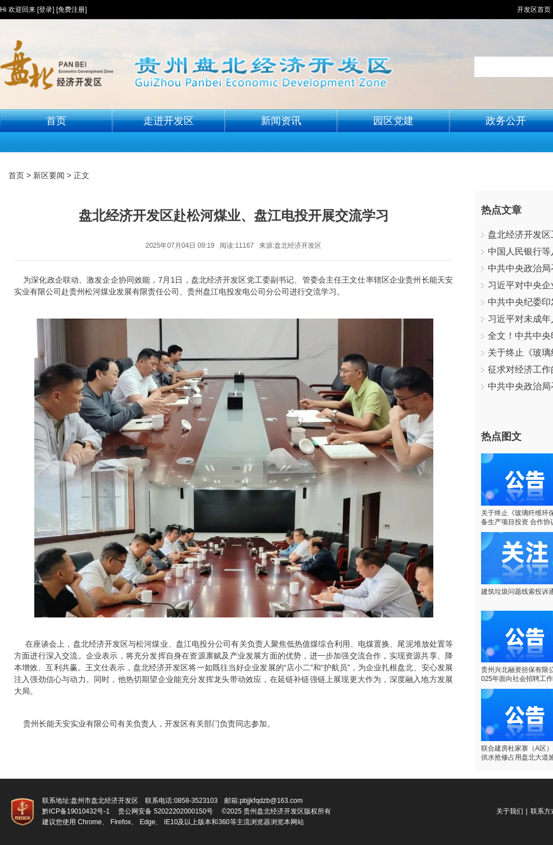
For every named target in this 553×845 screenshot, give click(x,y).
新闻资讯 (281, 120)
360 (223, 822)
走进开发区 (168, 120)
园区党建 (393, 120)
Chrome (90, 822)
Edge (147, 822)
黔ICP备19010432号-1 (76, 811)
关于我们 (509, 811)
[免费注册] (71, 9)
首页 (56, 120)
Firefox (120, 822)
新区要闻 (49, 175)
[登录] (46, 9)
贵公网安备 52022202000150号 (165, 811)
